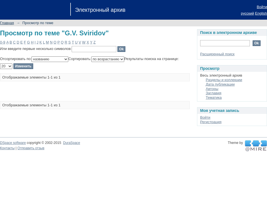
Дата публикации (220, 84)
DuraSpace (71, 143)
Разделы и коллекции (224, 80)
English (261, 13)
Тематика (214, 97)
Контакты (7, 148)
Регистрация (210, 122)
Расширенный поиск (217, 54)
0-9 (2, 42)
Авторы (212, 89)
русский (247, 13)
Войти (262, 7)
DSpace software (13, 143)
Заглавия (213, 93)
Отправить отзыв (30, 148)
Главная (7, 23)
